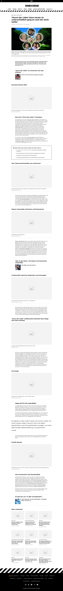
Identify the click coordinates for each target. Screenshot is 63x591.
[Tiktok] (28, 584)
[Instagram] (25, 584)
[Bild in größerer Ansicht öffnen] (31, 39)
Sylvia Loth (27, 24)
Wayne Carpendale (19, 241)
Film (38, 363)
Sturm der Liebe (30, 119)
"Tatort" (41, 200)
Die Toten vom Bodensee (25, 198)
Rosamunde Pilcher (19, 126)
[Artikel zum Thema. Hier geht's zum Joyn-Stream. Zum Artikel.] (31, 267)
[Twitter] (34, 584)
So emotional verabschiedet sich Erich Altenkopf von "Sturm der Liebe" (30, 157)
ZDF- (23, 125)
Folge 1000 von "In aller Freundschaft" (35, 482)
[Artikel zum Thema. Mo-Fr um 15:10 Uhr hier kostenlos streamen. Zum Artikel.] (31, 77)
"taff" (42, 247)
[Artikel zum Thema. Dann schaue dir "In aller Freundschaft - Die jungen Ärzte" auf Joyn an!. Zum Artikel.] (31, 501)
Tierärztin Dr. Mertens (19, 140)
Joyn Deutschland (14, 575)
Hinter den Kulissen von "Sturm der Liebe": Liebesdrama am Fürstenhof (30, 153)
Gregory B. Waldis (30, 137)
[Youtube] (37, 584)
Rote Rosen (24, 142)
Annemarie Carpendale (24, 248)
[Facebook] (31, 584)
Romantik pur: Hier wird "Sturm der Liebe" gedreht (26, 155)
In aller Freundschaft (37, 480)
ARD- (27, 480)
